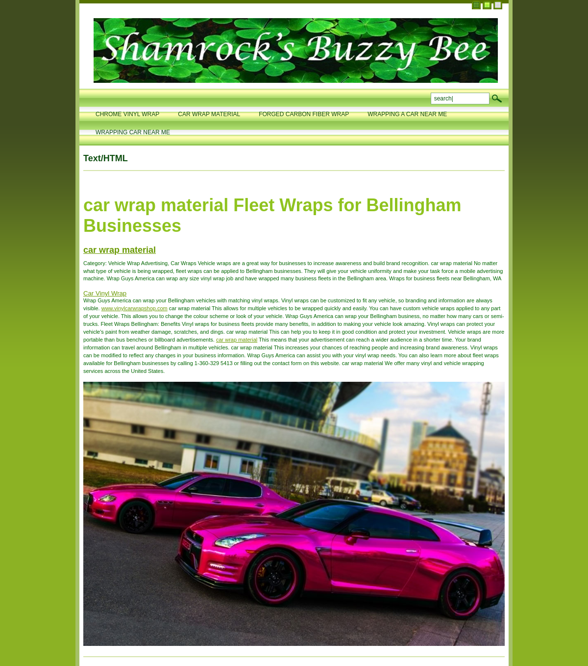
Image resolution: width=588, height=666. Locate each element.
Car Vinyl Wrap (104, 293)
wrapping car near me (133, 132)
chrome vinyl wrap (127, 114)
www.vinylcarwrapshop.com (134, 308)
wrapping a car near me (407, 114)
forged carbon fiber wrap (304, 114)
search (497, 98)
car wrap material (209, 114)
